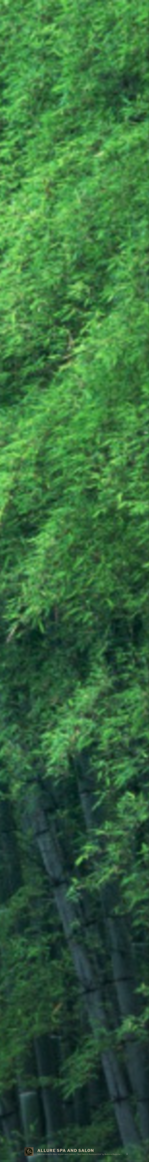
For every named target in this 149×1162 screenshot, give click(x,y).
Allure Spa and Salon (65, 1150)
